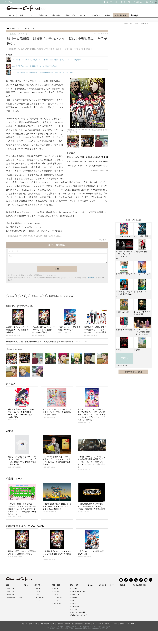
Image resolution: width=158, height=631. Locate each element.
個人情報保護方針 (77, 623)
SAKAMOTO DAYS (123, 236)
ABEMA (74, 588)
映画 (21, 15)
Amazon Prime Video (78, 591)
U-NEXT (74, 609)
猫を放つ (137, 350)
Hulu (73, 600)
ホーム (11, 15)
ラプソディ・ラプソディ (124, 275)
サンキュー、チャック (142, 274)
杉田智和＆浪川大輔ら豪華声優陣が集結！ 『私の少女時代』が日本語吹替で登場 (46, 341)
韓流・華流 (56, 15)
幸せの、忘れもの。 (123, 312)
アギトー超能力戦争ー (142, 236)
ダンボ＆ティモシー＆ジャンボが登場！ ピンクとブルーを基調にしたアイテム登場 (97, 161)
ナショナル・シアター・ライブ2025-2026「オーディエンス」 (142, 332)
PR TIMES (114, 623)
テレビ (31, 15)
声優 (23, 296)
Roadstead (75, 606)
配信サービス (70, 15)
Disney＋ (74, 597)
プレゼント (96, 15)
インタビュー (40, 597)
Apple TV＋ (75, 594)
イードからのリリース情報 (101, 623)
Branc (134, 15)
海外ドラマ (43, 15)
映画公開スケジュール (14, 597)
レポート (39, 591)
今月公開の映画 (120, 15)
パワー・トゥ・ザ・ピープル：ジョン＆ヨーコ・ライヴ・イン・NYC (124, 255)
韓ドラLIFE (57, 603)
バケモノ (119, 350)
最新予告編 (10, 594)
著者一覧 (24, 623)
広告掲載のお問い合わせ (47, 623)
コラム (38, 600)
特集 (144, 585)
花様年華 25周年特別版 (124, 330)
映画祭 (107, 15)
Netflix (73, 603)
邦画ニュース (11, 588)
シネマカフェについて (63, 623)
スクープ (39, 588)
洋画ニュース (11, 591)
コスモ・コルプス (122, 365)
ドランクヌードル (140, 292)
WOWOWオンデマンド (79, 615)
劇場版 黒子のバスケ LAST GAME (61, 296)
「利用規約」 (91, 278)
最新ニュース (37, 296)
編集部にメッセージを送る (100, 170)
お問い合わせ (33, 623)
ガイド (112, 585)
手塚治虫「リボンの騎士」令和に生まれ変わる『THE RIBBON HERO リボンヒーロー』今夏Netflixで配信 (105, 157)
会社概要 (87, 623)
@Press (121, 623)
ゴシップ (39, 594)
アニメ (72, 153)
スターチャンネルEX (78, 612)
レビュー (83, 15)
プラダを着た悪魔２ (141, 252)
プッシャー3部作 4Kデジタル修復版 (142, 313)
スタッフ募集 (130, 623)
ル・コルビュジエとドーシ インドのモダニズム (124, 294)
